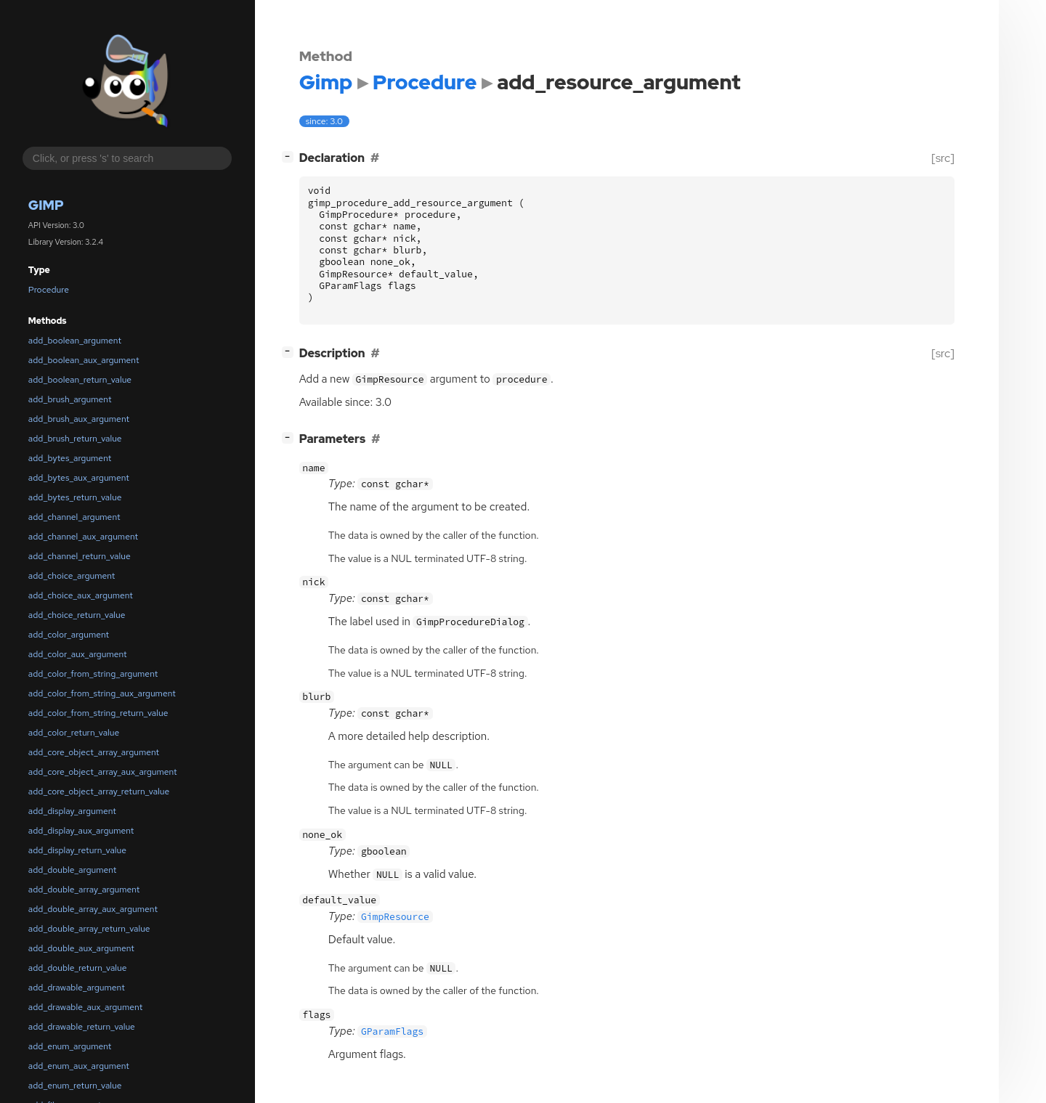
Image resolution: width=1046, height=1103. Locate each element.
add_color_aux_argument (77, 654)
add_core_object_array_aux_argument (102, 772)
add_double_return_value (77, 968)
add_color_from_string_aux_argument (102, 693)
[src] (942, 158)
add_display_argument (72, 811)
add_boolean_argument (74, 340)
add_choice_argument (71, 576)
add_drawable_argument (76, 987)
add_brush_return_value (75, 438)
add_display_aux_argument (81, 831)
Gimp (46, 205)
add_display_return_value (77, 850)
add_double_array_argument (84, 889)
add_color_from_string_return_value (98, 713)
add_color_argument (68, 634)
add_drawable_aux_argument (85, 1007)
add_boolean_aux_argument (83, 360)
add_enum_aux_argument (78, 1066)
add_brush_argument (70, 399)
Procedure (48, 290)
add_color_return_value (73, 732)
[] (290, 156)
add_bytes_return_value (75, 497)
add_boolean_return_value (79, 380)
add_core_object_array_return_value (99, 791)
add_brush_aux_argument (78, 419)
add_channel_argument (74, 517)
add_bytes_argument (69, 458)
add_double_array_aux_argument (93, 909)
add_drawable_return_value (81, 1027)
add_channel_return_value (79, 556)
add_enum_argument (70, 1046)
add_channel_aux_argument (83, 536)
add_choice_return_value (77, 615)
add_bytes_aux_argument (78, 478)
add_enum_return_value (75, 1085)
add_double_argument (72, 870)
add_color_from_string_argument (93, 674)
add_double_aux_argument (81, 948)
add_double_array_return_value (89, 929)
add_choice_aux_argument (80, 595)
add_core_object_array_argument (93, 752)
